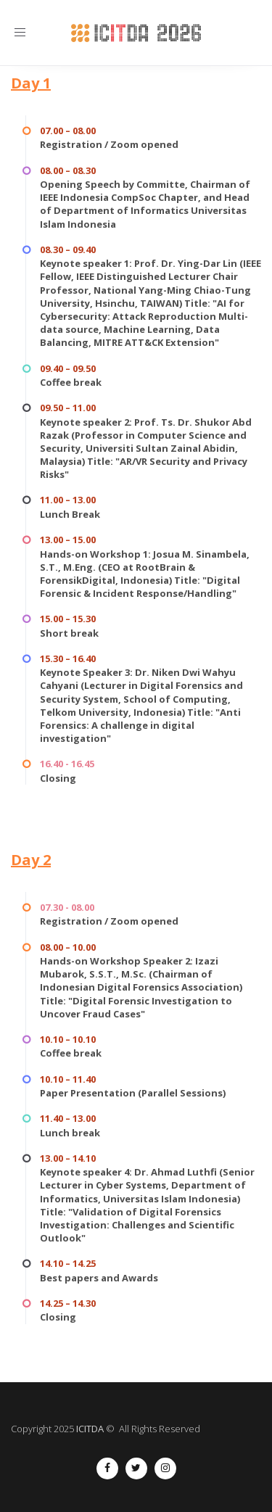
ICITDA (90, 1428)
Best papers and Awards (99, 1277)
